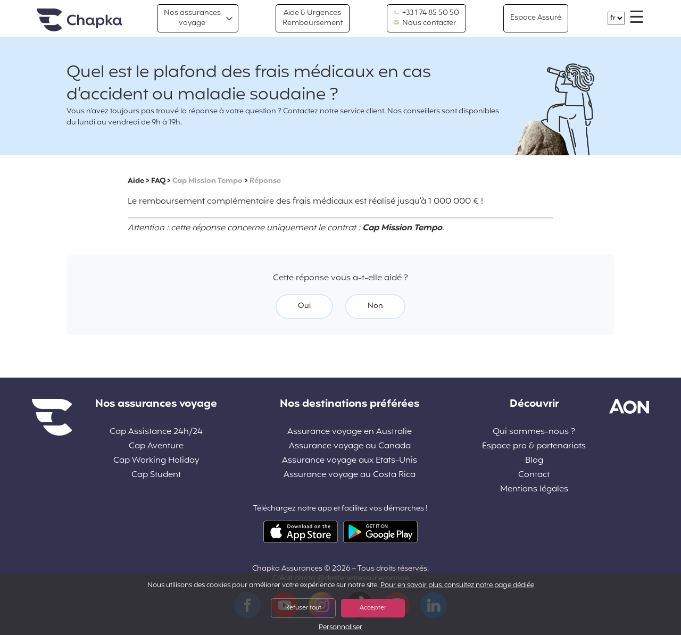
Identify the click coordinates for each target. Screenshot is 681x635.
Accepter (373, 608)
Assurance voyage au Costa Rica (350, 475)
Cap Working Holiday (156, 460)
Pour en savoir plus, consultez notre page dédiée (457, 585)
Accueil (79, 20)
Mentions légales (534, 489)
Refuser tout (303, 608)
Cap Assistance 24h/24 (156, 432)
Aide (136, 181)
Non (375, 306)
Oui (304, 306)
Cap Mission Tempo (207, 181)
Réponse (265, 181)
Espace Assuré (535, 17)
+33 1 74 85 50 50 (426, 13)
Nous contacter (425, 23)
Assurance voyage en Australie (349, 432)
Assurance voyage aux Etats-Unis (349, 460)
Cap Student (156, 475)
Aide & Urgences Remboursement (313, 17)
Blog (534, 460)
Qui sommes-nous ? (534, 432)
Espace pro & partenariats (534, 446)
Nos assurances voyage (192, 17)
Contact (534, 475)
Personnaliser (340, 627)
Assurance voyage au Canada (350, 446)
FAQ (158, 181)
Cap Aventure (156, 446)
